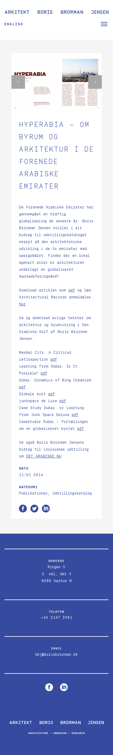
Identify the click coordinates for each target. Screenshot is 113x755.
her (22, 304)
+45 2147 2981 (56, 617)
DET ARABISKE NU (43, 456)
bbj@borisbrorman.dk (56, 654)
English (14, 24)
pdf (71, 290)
